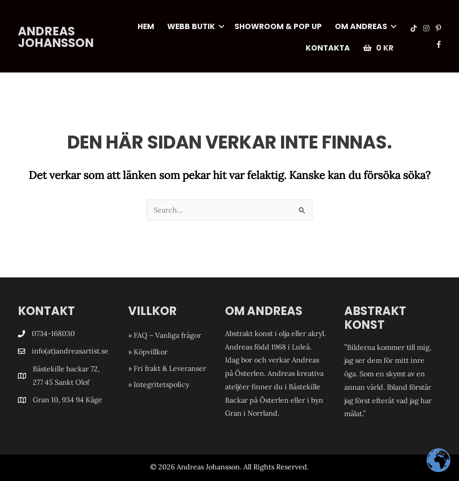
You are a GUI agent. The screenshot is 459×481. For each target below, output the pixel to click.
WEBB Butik (191, 26)
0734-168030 (53, 333)
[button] (221, 26)
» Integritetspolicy (158, 384)
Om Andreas (361, 26)
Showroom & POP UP (278, 26)
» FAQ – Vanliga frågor (164, 335)
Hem (146, 26)
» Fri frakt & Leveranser (167, 368)
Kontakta (328, 48)
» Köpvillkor (148, 351)
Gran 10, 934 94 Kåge (68, 399)
